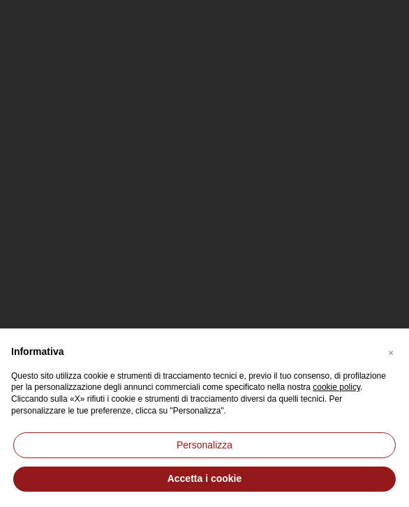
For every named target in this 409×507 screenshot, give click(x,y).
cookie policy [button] (336, 387)
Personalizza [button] (204, 445)
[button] (391, 351)
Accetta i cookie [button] (205, 478)
